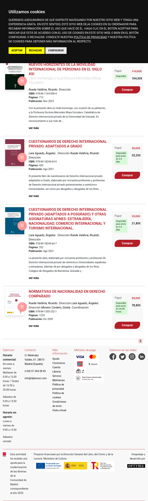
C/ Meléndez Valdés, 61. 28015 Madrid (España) (34, 359)
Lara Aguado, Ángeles (42, 153)
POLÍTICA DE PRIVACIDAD (90, 37)
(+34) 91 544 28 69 (35, 371)
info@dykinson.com (36, 378)
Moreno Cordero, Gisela (55, 307)
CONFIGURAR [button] (56, 50)
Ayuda (55, 358)
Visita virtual (59, 410)
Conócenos (58, 363)
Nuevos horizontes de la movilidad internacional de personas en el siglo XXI (65, 69)
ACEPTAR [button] (16, 50)
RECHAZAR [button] (35, 50)
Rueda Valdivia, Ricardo (43, 89)
